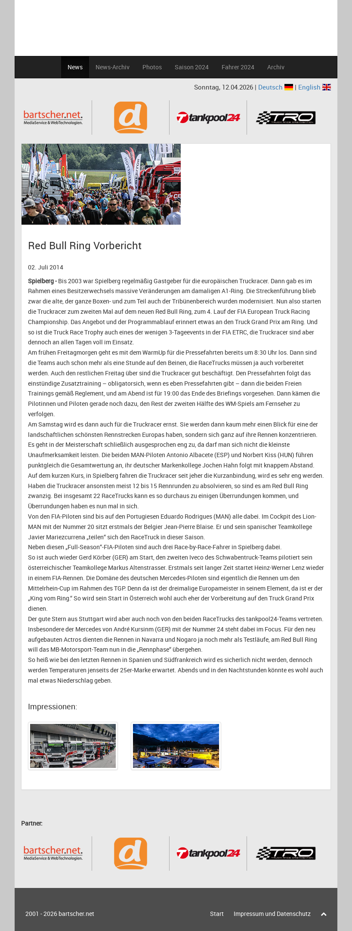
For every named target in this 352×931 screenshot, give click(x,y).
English (314, 87)
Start (217, 913)
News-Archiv (113, 67)
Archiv (275, 67)
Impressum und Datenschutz (272, 913)
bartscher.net (76, 913)
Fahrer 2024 (238, 67)
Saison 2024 (192, 67)
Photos (152, 67)
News (75, 67)
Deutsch (276, 87)
